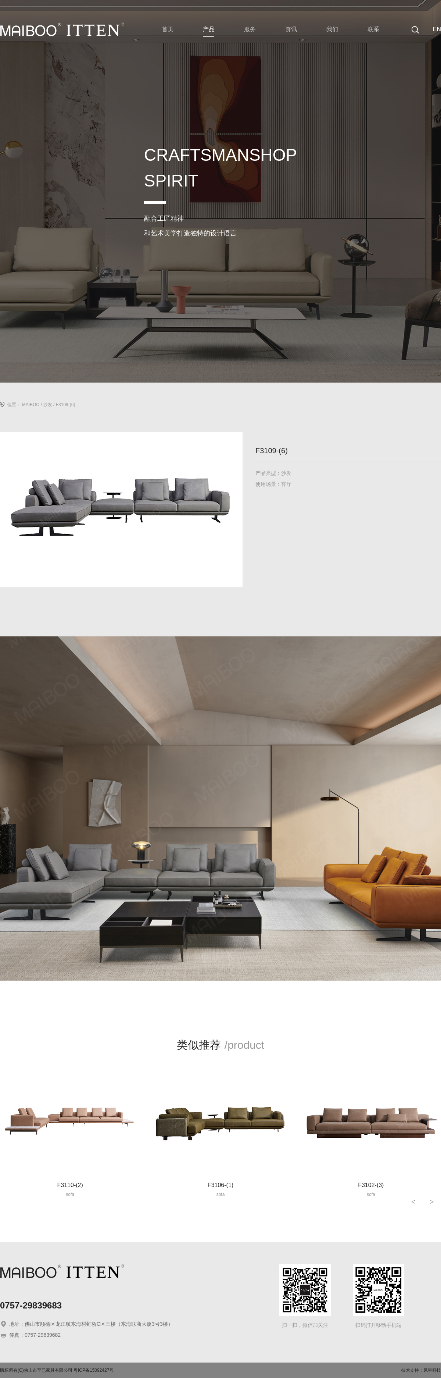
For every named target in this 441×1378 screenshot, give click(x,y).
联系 (373, 29)
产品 (209, 29)
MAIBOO (31, 404)
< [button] (413, 1202)
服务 (250, 29)
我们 (332, 29)
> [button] (432, 1202)
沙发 (47, 404)
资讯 (291, 29)
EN (437, 29)
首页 (167, 29)
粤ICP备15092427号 (94, 1370)
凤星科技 (432, 1370)
